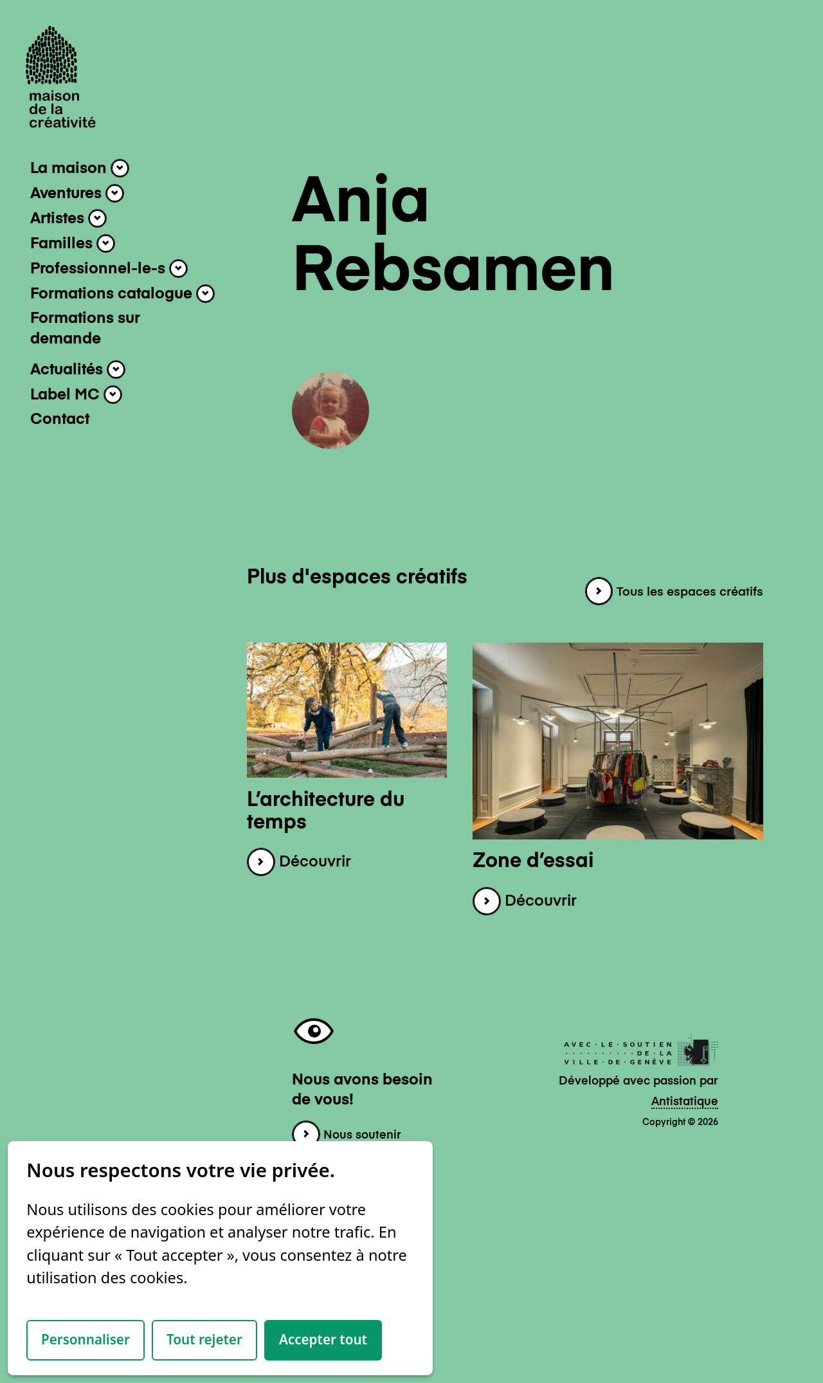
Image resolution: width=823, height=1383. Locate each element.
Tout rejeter (204, 1339)
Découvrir (299, 862)
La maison (79, 168)
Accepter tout (323, 1339)
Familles (72, 243)
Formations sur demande (85, 328)
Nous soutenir (346, 1135)
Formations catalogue (122, 293)
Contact (59, 419)
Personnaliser (85, 1339)
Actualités (77, 369)
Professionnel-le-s (109, 268)
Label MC (76, 394)
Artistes (68, 218)
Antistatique (684, 1102)
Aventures (77, 193)
